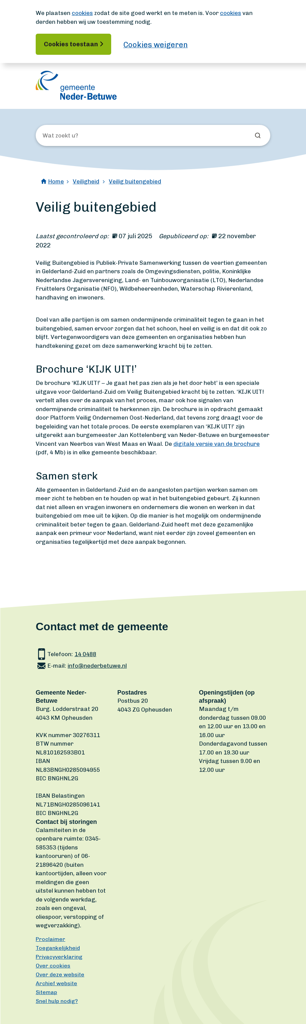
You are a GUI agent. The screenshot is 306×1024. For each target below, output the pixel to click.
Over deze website (60, 974)
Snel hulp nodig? (57, 1001)
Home (56, 181)
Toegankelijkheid (58, 948)
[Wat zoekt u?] (79, 136)
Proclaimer (50, 939)
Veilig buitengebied (135, 181)
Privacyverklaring (59, 957)
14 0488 (85, 654)
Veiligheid (86, 181)
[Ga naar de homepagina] (76, 85)
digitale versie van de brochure (216, 443)
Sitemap (46, 992)
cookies (82, 13)
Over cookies (53, 965)
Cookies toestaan (71, 44)
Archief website (56, 983)
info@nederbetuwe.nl (97, 665)
